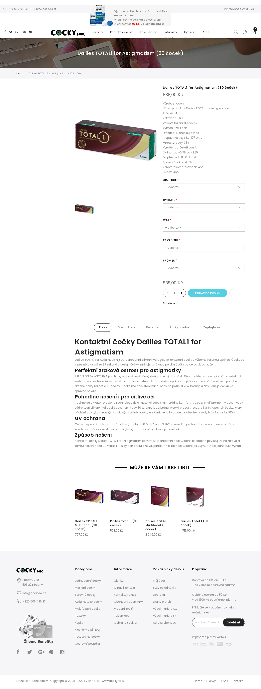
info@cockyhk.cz (34, 593)
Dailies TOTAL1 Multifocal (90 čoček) (156, 525)
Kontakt (237, 681)
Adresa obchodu (164, 623)
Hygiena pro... (189, 35)
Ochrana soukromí (127, 623)
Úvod (19, 73)
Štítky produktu (180, 327)
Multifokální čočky (87, 609)
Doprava (159, 595)
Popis (103, 327)
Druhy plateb (162, 602)
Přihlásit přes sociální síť (240, 8)
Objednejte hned (151, 24)
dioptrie (170, 179)
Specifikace (126, 327)
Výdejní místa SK (164, 616)
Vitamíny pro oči (170, 35)
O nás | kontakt (124, 588)
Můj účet (159, 581)
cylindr (169, 200)
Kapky (79, 623)
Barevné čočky (85, 595)
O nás (224, 681)
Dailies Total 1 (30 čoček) (124, 523)
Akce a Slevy (206, 38)
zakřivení (170, 240)
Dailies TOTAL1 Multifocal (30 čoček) (86, 525)
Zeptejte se (211, 327)
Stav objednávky (164, 588)
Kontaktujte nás (125, 595)
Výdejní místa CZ (165, 609)
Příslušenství (148, 32)
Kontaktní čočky (121, 32)
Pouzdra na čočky (87, 637)
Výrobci (98, 32)
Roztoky (80, 616)
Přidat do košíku (207, 293)
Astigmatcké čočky (88, 602)
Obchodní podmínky (128, 602)
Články (118, 581)
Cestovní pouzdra (87, 644)
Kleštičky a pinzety (88, 630)
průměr (169, 260)
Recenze (152, 327)
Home (198, 681)
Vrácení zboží (123, 609)
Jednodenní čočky (88, 581)
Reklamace (122, 616)
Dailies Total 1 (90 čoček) (194, 523)
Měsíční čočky (85, 588)
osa (166, 220)
